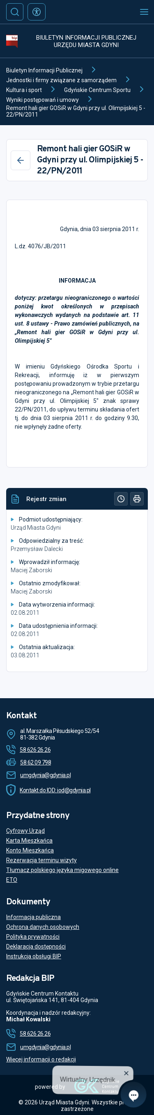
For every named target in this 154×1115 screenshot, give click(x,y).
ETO (11, 880)
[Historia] (121, 499)
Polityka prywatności (33, 936)
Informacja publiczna (33, 917)
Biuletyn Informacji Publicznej (44, 70)
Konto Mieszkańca (30, 850)
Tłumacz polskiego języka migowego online (62, 870)
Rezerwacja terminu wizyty (41, 860)
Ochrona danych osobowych (42, 927)
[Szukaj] (14, 11)
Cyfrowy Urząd (25, 830)
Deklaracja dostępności (36, 946)
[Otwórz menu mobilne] (144, 11)
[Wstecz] (20, 160)
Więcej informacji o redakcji (41, 1059)
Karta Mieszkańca (29, 840)
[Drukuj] (137, 499)
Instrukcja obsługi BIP (33, 956)
